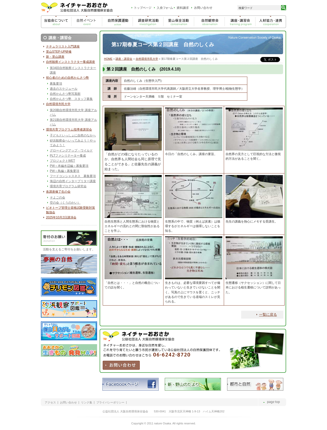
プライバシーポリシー (110, 402)
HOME (108, 58)
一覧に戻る (268, 314)
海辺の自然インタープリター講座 (73, 181)
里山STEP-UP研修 (59, 51)
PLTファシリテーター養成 (68, 155)
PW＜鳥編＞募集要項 (64, 171)
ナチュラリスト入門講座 (63, 46)
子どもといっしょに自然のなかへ (73, 135)
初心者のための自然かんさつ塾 (67, 77)
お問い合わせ (68, 402)
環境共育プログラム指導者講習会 (69, 129)
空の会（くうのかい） (65, 202)
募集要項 (56, 83)
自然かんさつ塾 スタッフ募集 (71, 99)
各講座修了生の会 (58, 191)
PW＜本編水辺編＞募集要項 (69, 166)
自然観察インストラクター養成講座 (70, 62)
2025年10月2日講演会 (61, 217)
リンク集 (86, 402)
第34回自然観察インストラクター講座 (73, 70)
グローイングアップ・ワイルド (71, 150)
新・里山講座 (55, 57)
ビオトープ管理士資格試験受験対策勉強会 (70, 210)
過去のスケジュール (63, 88)
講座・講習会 (123, 58)
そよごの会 (57, 197)
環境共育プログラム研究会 (68, 186)
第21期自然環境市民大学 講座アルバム (73, 122)
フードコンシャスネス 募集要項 (73, 176)
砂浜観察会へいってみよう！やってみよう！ (73, 143)
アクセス (50, 402)
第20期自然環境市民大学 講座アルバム (73, 112)
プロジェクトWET (62, 160)
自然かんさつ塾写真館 (65, 94)
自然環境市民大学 (147, 58)
